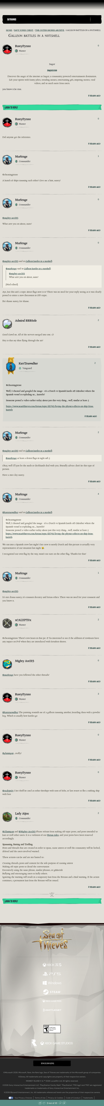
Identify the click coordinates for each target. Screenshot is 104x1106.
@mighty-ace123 (10, 217)
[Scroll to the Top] (40, 1103)
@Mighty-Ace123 (27, 831)
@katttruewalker (10, 512)
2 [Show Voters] (98, 320)
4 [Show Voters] (98, 494)
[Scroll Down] (60, 1102)
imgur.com (52, 70)
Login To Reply (11, 108)
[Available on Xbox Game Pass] (52, 1001)
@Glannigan (8, 831)
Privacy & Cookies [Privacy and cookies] (55, 1098)
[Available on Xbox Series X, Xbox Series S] (52, 965)
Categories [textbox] (11, 19)
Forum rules (53, 835)
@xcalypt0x (8, 790)
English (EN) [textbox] (47, 1063)
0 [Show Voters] (98, 45)
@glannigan (8, 753)
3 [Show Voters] (98, 694)
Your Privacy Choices (23, 1098)
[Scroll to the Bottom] (64, 1103)
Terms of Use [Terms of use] (40, 1098)
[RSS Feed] (4, 30)
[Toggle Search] (96, 19)
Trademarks (88, 1098)
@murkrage (11, 268)
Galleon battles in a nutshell (39, 261)
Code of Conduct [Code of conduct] (73, 1098)
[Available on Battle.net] (52, 1010)
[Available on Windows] (52, 983)
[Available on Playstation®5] (52, 974)
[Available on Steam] (52, 992)
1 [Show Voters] (98, 156)
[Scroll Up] (43, 1102)
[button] (48, 19)
